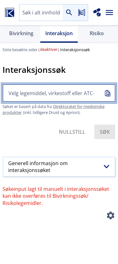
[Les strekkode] (81, 12)
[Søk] (69, 12)
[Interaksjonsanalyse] (97, 12)
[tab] (21, 34)
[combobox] (41, 12)
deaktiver (49, 49)
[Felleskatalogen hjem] (9, 12)
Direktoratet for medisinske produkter (53, 109)
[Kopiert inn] (107, 93)
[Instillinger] (110, 217)
